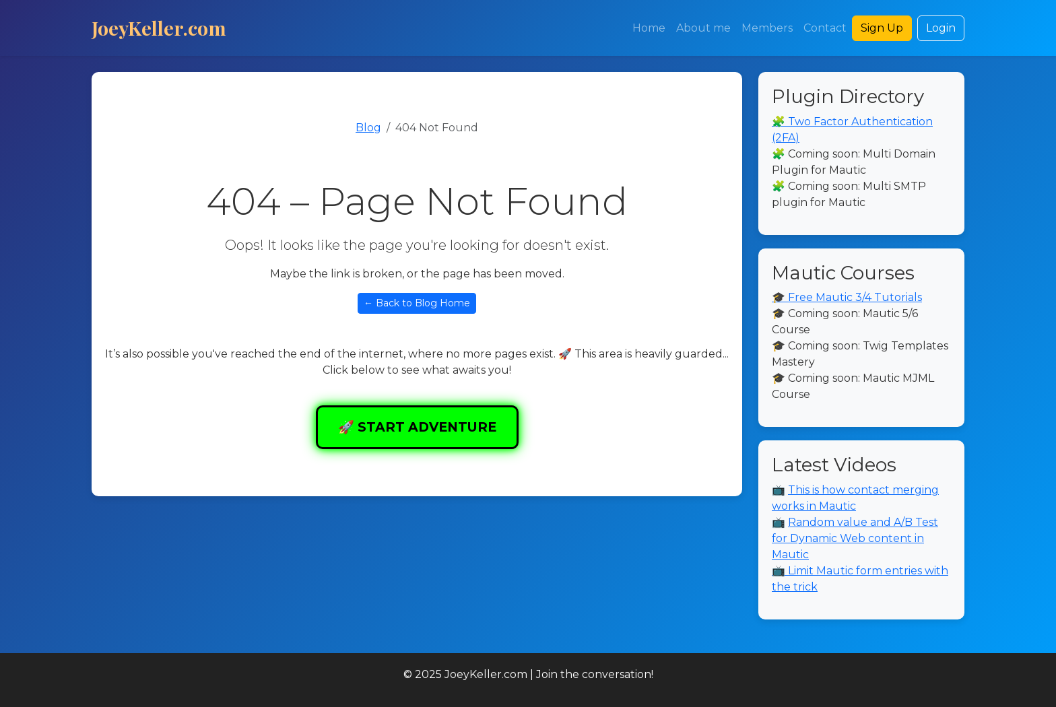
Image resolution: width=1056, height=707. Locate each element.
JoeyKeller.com (159, 27)
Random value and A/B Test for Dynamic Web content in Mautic (855, 538)
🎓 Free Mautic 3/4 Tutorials (847, 297)
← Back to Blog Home (417, 303)
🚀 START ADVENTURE (417, 427)
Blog (368, 127)
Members (767, 28)
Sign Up (882, 28)
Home (648, 28)
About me (703, 28)
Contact (825, 28)
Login (941, 28)
